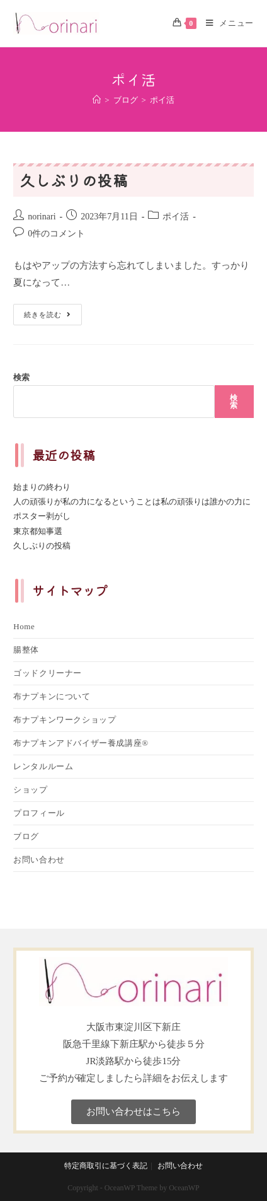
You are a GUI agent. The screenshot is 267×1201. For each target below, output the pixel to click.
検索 (21, 377)
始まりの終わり (42, 487)
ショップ (30, 789)
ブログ (26, 836)
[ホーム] (97, 100)
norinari (41, 216)
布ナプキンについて (51, 696)
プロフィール (39, 813)
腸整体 (26, 649)
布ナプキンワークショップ (64, 719)
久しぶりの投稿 (74, 180)
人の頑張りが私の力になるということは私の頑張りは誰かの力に (132, 501)
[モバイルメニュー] (225, 23)
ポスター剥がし (42, 516)
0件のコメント (56, 233)
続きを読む (47, 311)
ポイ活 (175, 216)
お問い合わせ (39, 859)
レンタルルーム (43, 766)
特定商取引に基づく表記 (105, 1165)
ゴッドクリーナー (47, 673)
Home (24, 626)
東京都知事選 (37, 531)
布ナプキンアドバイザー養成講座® (80, 743)
